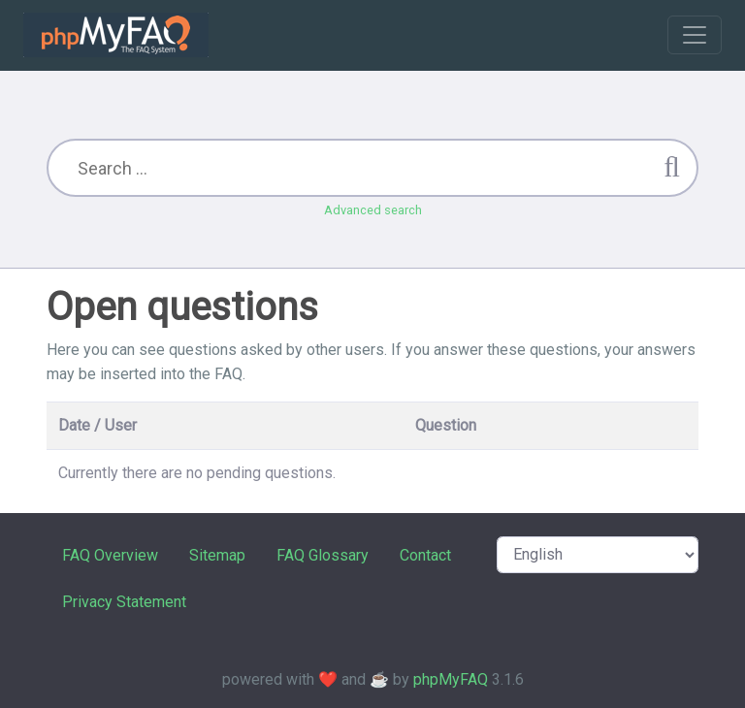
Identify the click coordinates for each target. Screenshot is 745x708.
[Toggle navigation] (694, 35)
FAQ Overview (110, 555)
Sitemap (217, 555)
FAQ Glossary (322, 555)
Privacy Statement (124, 602)
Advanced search (373, 210)
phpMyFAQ (450, 679)
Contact (425, 555)
